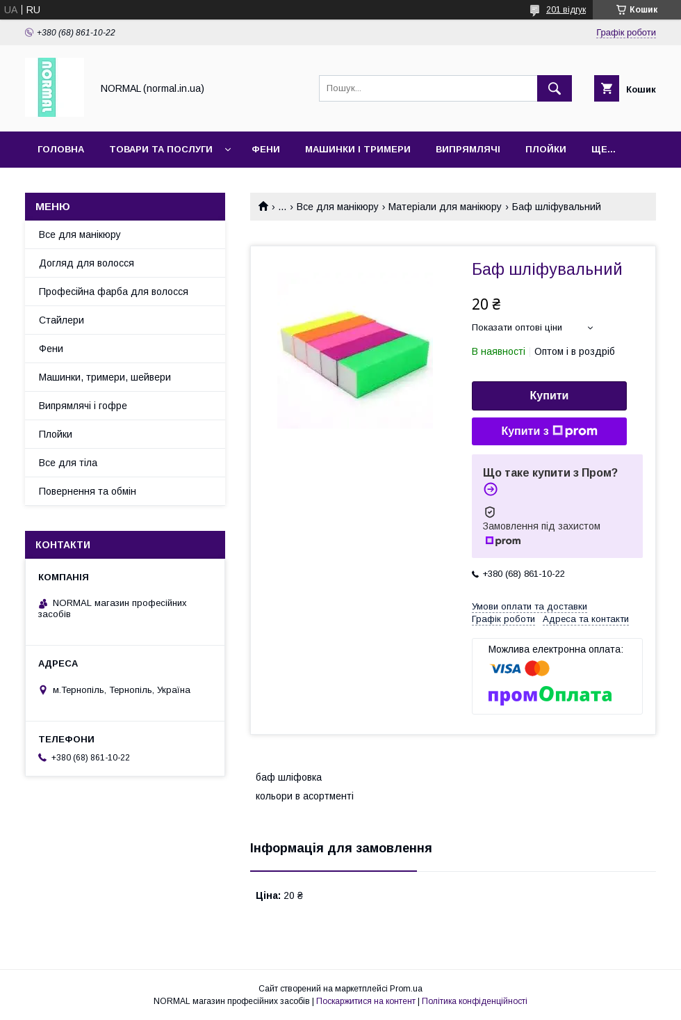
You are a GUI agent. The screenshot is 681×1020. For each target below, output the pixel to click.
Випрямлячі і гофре (83, 405)
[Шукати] (554, 88)
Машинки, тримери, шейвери (105, 377)
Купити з (549, 431)
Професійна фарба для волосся (113, 291)
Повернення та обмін (87, 491)
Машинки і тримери (358, 149)
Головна (61, 149)
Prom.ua (406, 989)
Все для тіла (68, 462)
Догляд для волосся (86, 263)
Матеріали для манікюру (445, 206)
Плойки (545, 149)
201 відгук (566, 10)
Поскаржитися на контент (366, 1001)
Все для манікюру (338, 206)
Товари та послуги (161, 149)
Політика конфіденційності (474, 1001)
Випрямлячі (468, 149)
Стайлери (61, 320)
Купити (549, 395)
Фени (266, 149)
